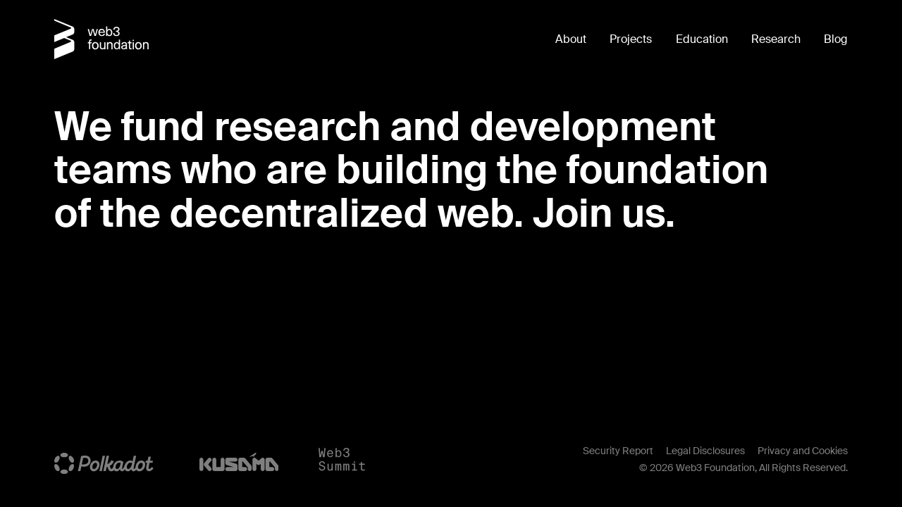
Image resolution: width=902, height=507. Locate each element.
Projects (631, 39)
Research (776, 39)
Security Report (618, 450)
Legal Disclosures (705, 450)
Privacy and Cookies (803, 450)
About (570, 39)
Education (702, 39)
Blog (836, 39)
